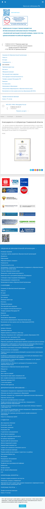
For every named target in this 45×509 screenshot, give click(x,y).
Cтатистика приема (6, 382)
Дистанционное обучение (8, 423)
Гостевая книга (6, 84)
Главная (2, 116)
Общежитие (4, 369)
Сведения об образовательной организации (14, 55)
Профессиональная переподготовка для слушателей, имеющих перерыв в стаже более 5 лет (21, 406)
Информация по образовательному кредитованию (15, 366)
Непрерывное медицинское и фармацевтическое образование (18, 391)
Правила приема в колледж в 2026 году (12, 332)
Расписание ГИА (5, 429)
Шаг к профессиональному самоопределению (13, 378)
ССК (2, 472)
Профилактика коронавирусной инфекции (12, 463)
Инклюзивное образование (9, 86)
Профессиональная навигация (10, 96)
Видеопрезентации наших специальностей (12, 375)
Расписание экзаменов (7, 427)
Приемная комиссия (6, 330)
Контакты (5, 69)
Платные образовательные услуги (10, 271)
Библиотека (4, 465)
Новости (4, 57)
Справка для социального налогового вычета (13, 447)
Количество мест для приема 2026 (10, 337)
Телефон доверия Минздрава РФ (11, 79)
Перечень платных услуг (7, 397)
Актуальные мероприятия (8, 438)
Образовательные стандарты (9, 260)
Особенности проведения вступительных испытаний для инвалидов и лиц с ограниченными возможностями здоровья (22, 356)
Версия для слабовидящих (31, 6)
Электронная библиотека (8, 454)
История (4, 60)
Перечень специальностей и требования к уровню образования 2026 (20, 335)
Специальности (6, 62)
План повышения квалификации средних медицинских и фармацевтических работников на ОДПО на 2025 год (22, 410)
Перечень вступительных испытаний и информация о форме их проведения (22, 347)
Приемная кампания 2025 (8, 380)
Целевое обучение (6, 328)
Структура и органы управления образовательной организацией (18, 254)
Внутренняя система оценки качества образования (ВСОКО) (19, 91)
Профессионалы (5, 467)
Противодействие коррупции (10, 74)
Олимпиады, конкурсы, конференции (11, 480)
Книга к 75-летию (7, 99)
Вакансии (4, 81)
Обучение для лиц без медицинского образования (15, 393)
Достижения (5, 64)
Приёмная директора (8, 67)
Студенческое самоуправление (9, 432)
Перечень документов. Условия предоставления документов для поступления (22, 341)
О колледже (10, 116)
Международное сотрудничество (10, 280)
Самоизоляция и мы (6, 461)
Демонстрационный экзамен (9, 443)
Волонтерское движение (8, 434)
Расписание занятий (6, 425)
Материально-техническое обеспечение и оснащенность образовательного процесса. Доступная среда (22, 268)
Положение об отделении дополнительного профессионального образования (19, 413)
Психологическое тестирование (10, 350)
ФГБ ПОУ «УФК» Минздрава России (16, 104)
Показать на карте (22, 111)
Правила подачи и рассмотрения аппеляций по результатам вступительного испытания (22, 352)
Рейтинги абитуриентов (7, 384)
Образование (4, 258)
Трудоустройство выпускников (9, 441)
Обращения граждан (8, 72)
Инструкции (4, 456)
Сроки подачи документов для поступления (13, 339)
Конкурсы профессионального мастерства (12, 478)
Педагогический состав (7, 265)
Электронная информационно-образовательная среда (17, 88)
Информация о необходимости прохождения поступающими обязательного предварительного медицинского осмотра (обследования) (22, 344)
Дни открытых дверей (7, 373)
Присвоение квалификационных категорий (12, 400)
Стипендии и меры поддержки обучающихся (13, 277)
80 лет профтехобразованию (9, 470)
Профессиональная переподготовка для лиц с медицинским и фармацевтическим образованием (18, 402)
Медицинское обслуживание (9, 458)
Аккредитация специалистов (9, 445)
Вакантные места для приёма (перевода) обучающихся (16, 275)
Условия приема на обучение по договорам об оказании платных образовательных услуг (19, 363)
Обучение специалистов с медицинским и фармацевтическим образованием (22, 395)
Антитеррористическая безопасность (12, 76)
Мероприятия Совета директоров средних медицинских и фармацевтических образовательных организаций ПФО (22, 483)
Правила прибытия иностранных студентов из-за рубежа (17, 452)
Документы (4, 256)
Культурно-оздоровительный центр (11, 436)
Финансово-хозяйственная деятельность (12, 273)
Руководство (4, 263)
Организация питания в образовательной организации (16, 282)
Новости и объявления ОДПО (9, 417)
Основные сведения (6, 251)
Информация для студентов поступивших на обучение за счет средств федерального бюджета (20, 360)
